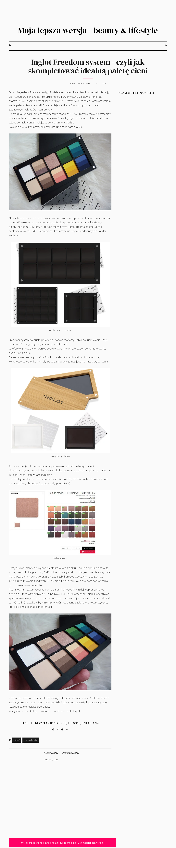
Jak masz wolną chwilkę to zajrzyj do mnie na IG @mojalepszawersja (62, 843)
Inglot (16, 741)
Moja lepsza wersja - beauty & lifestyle (88, 30)
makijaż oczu (31, 741)
